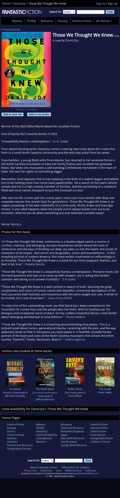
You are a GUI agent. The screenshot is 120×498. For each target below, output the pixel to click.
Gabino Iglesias (75, 339)
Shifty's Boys (75, 389)
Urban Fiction (98, 431)
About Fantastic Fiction (43, 467)
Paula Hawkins (75, 317)
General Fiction (99, 424)
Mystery (17, 21)
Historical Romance (72, 428)
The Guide (105, 389)
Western (41, 441)
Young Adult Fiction (101, 438)
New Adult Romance (73, 438)
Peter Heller (105, 392)
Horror (11, 431)
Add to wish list (12, 114)
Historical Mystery (46, 435)
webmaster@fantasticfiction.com (83, 473)
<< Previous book (10, 29)
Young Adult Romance (74, 445)
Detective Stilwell (11, 392)
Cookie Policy (46, 470)
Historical (41, 431)
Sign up (113, 3)
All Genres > (105, 21)
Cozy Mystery (44, 438)
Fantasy (63, 21)
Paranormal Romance (20, 445)
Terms (59, 470)
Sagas (64, 435)
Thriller (31, 21)
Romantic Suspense (72, 431)
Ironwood (15, 389)
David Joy (71, 40)
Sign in (100, 3)
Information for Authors (76, 467)
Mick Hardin (71, 392)
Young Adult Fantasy (19, 448)
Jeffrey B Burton (45, 399)
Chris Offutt (75, 396)
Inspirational (97, 435)
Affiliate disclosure (73, 470)
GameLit (12, 438)
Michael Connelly (15, 396)
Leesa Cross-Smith (60, 298)
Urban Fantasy (15, 435)
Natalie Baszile (35, 264)
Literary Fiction (99, 428)
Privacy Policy (30, 470)
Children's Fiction (100, 441)
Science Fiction (82, 21)
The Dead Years (45, 389)
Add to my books (39, 114)
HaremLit (12, 441)
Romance (47, 21)
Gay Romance (69, 441)
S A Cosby (69, 279)
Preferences (90, 470)
